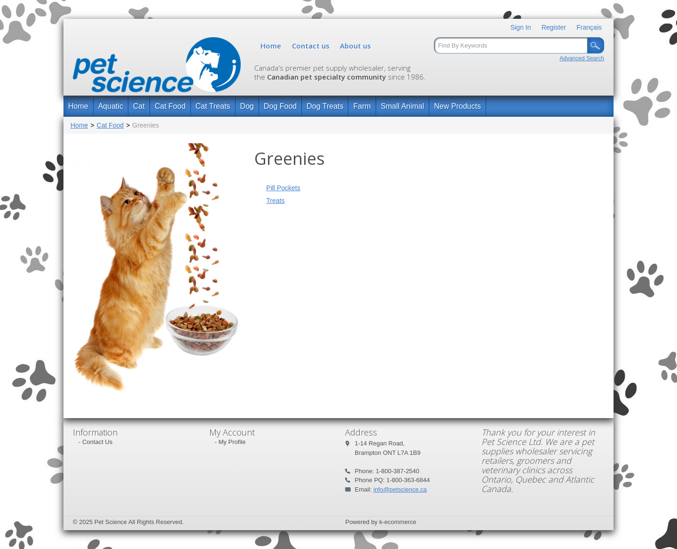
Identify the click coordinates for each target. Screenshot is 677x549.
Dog (247, 106)
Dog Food (280, 106)
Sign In (521, 27)
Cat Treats (213, 106)
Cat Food (170, 106)
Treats (275, 200)
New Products (457, 106)
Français (589, 27)
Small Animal (402, 106)
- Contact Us (95, 441)
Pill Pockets (283, 188)
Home (270, 45)
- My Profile (230, 441)
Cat (139, 106)
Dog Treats (325, 106)
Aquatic (110, 106)
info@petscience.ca (400, 489)
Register (554, 27)
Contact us (311, 45)
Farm (361, 106)
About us (355, 45)
